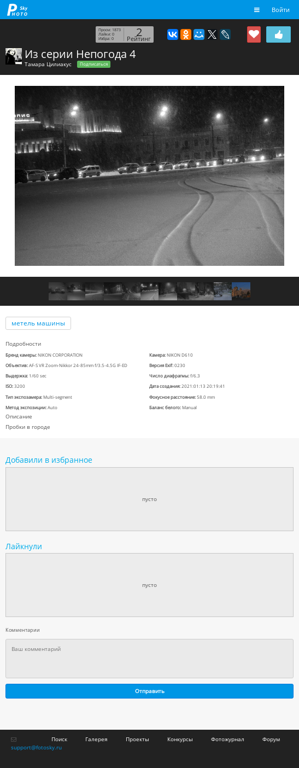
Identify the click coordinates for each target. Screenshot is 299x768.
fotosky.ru (17, 9)
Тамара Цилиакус (48, 64)
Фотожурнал (227, 739)
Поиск (59, 739)
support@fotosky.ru (36, 747)
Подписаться (94, 64)
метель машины (38, 323)
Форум (271, 739)
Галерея (96, 739)
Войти (281, 9)
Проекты (137, 739)
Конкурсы (180, 739)
